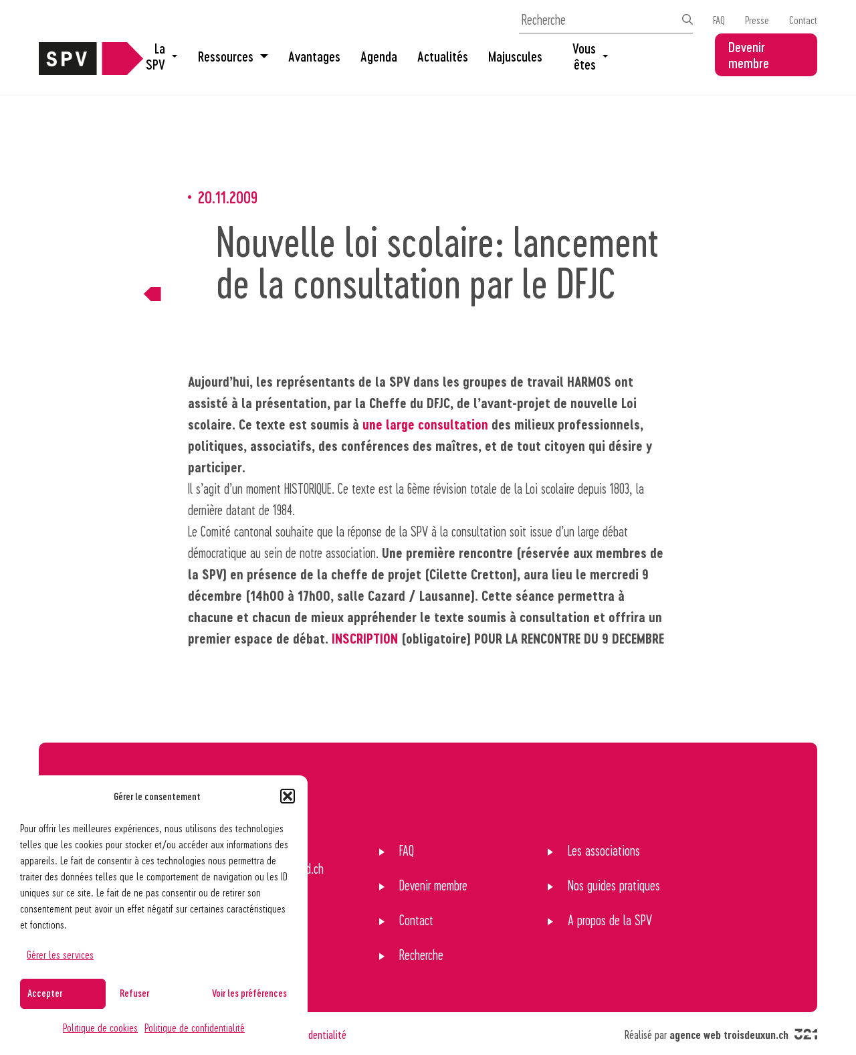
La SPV (161, 56)
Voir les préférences (249, 993)
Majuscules (515, 56)
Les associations (604, 850)
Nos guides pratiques (614, 885)
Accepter (44, 993)
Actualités (442, 56)
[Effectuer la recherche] (687, 19)
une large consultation (425, 424)
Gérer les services (60, 954)
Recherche (421, 955)
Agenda (378, 56)
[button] (287, 796)
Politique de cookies (100, 1027)
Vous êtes (590, 56)
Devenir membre (748, 55)
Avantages (314, 56)
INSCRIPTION (365, 638)
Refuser (134, 993)
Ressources (233, 56)
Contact (803, 19)
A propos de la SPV (610, 920)
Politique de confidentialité (194, 1027)
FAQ (719, 19)
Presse (757, 19)
